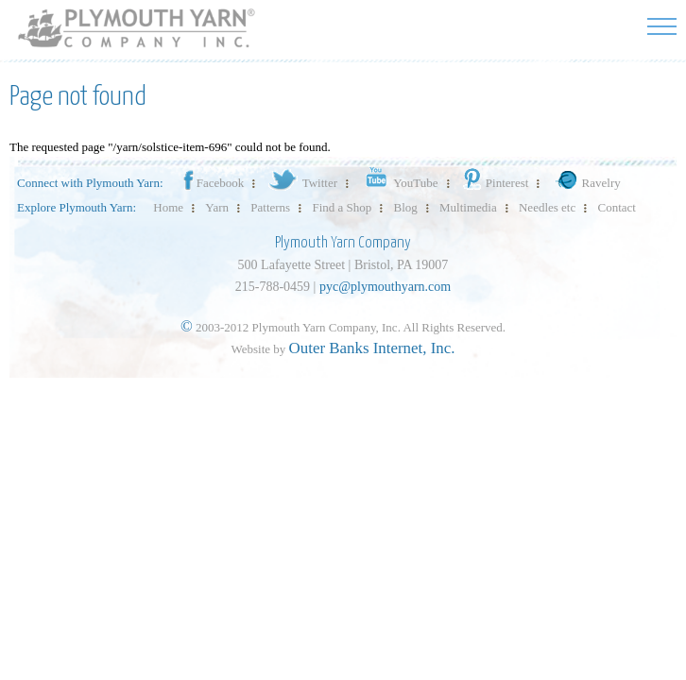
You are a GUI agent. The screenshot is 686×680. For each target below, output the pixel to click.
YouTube (398, 183)
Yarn (217, 207)
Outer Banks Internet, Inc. (372, 348)
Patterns (270, 207)
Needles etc (547, 207)
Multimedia (468, 207)
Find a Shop (341, 207)
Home (168, 207)
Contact (617, 207)
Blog (406, 207)
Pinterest (494, 183)
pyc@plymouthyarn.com (385, 287)
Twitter (301, 183)
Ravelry (586, 183)
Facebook (212, 183)
